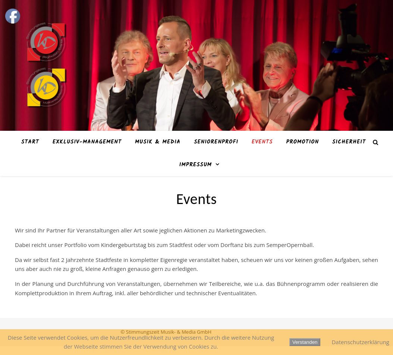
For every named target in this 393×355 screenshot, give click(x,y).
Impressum (195, 164)
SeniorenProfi (216, 142)
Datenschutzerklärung (360, 342)
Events (262, 142)
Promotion (302, 142)
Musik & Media (157, 142)
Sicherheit (349, 142)
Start (30, 142)
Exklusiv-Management (87, 142)
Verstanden (304, 342)
